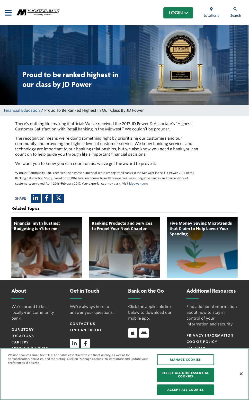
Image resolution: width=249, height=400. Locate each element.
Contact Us (82, 324)
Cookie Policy (202, 342)
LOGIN (179, 13)
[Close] (241, 373)
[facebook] (85, 343)
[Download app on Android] (144, 333)
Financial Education (22, 110)
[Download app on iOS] (132, 333)
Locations (22, 336)
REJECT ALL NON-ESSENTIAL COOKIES (185, 374)
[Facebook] (47, 198)
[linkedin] (74, 343)
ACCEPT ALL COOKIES (185, 389)
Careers (19, 342)
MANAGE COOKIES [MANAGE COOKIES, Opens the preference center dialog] (185, 359)
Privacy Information (210, 335)
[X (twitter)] (58, 198)
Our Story (22, 330)
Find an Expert (86, 330)
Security (196, 348)
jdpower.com (138, 183)
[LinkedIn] (36, 198)
